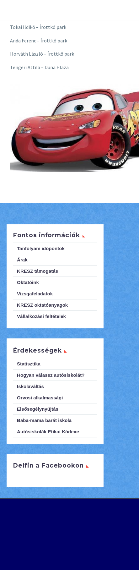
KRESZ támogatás (37, 271)
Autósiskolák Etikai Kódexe (48, 431)
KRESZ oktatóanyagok (42, 305)
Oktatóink (28, 282)
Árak (22, 259)
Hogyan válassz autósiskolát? (51, 375)
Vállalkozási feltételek (41, 316)
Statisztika (28, 363)
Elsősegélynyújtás (37, 409)
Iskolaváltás (30, 386)
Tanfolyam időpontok (41, 248)
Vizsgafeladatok (35, 293)
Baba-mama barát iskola (44, 420)
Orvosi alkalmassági (40, 397)
